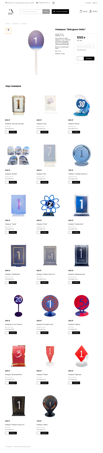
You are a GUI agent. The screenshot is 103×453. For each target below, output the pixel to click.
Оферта (94, 3)
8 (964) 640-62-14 (44, 3)
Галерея (88, 3)
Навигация (16, 23)
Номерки (24, 23)
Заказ (83, 11)
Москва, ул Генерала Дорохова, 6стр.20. (20, 3)
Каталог (8, 23)
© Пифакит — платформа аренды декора (18, 446)
